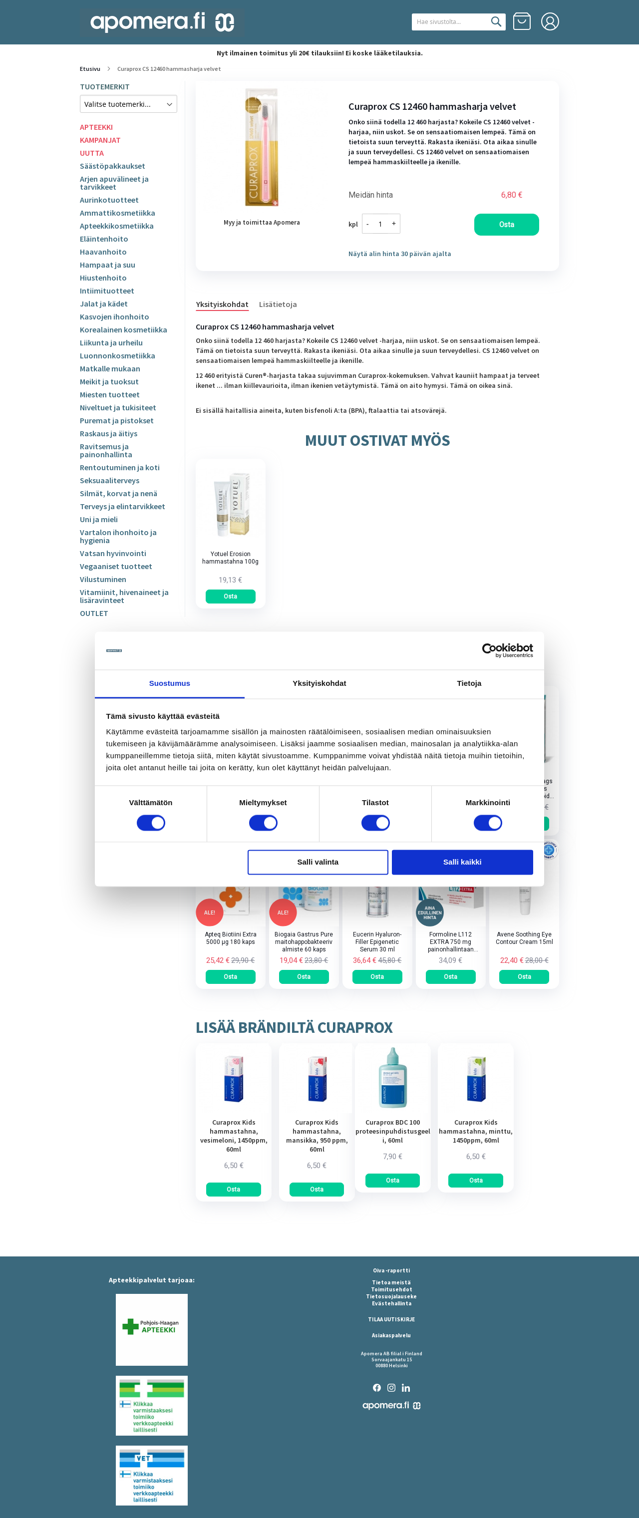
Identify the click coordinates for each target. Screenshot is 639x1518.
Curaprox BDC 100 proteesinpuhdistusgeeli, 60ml (392, 1131)
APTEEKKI (96, 127)
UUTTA (92, 153)
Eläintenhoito (104, 239)
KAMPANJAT (100, 140)
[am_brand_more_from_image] (234, 1110)
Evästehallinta (391, 1303)
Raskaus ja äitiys (108, 433)
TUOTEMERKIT (105, 86)
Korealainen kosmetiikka (123, 329)
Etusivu (90, 68)
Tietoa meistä (391, 1282)
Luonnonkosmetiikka (117, 355)
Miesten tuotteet (110, 394)
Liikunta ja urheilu (111, 342)
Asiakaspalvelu (391, 1335)
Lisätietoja (278, 304)
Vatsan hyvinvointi (113, 553)
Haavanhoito (103, 252)
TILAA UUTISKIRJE (391, 1319)
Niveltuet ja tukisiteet (118, 407)
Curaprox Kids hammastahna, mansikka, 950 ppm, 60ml (317, 1136)
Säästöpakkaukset (112, 166)
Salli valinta (318, 862)
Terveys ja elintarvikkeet (122, 506)
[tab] (227, 303)
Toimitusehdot (391, 1289)
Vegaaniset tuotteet (116, 566)
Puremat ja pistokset (117, 420)
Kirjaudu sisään (550, 21)
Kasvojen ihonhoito (114, 316)
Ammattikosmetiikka (117, 213)
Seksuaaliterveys (109, 480)
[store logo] (162, 22)
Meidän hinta (370, 195)
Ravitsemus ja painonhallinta (106, 450)
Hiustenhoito (103, 278)
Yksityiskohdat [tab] (319, 683)
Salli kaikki (462, 862)
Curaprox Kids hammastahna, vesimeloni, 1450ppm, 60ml (234, 1136)
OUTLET (94, 613)
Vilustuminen (103, 579)
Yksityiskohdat (222, 304)
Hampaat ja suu (107, 265)
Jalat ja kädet (104, 303)
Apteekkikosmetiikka (117, 226)
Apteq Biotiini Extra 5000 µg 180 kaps (231, 938)
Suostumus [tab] (170, 683)
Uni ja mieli (99, 519)
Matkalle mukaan (110, 368)
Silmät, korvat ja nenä (118, 493)
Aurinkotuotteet (109, 200)
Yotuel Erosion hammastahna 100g (230, 558)
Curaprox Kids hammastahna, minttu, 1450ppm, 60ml (476, 1131)
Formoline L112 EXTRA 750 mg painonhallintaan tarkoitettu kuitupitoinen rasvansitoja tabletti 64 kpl (450, 942)
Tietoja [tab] (469, 683)
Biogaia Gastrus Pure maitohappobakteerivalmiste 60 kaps (304, 942)
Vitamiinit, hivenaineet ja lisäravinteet (124, 596)
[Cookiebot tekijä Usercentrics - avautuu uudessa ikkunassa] (489, 650)
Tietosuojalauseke (391, 1296)
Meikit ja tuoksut (109, 381)
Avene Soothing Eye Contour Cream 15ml (524, 938)
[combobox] (448, 21)
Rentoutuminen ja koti (120, 467)
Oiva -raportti (391, 1270)
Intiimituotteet (107, 291)
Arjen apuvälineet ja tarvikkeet (114, 183)
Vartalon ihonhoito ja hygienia (118, 536)
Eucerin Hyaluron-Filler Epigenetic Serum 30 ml (377, 942)
